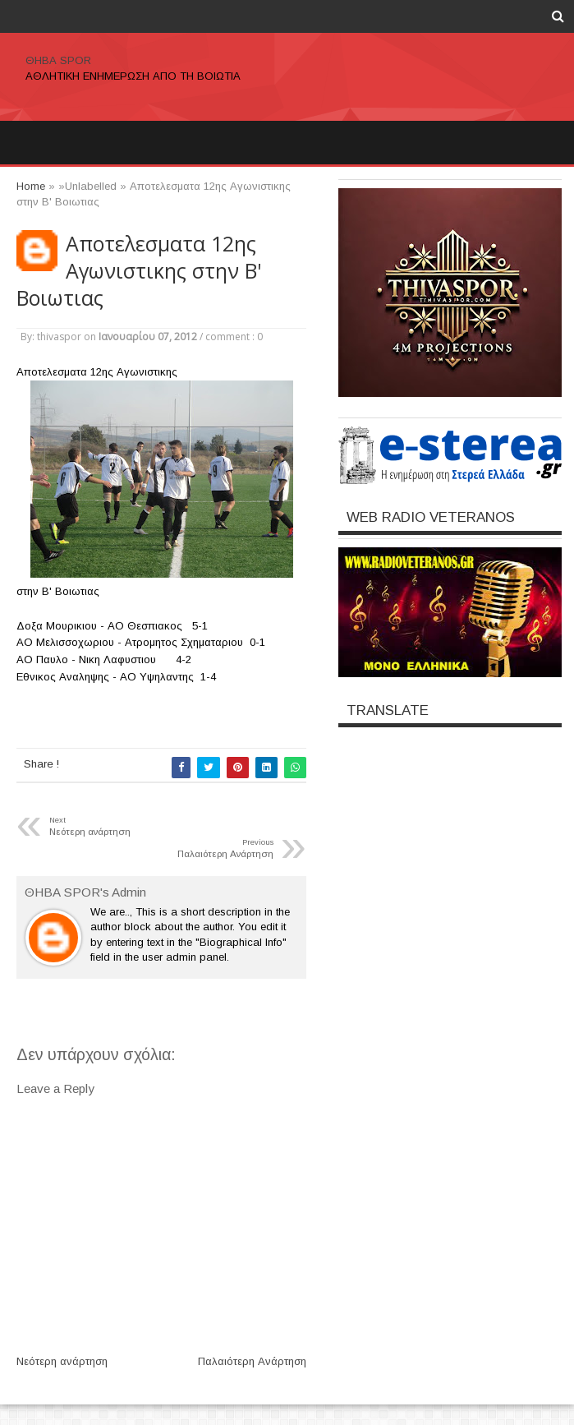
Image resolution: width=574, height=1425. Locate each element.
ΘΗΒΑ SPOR (58, 60)
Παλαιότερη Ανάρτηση (252, 1361)
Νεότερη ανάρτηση (62, 1361)
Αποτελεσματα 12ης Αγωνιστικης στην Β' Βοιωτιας (138, 270)
